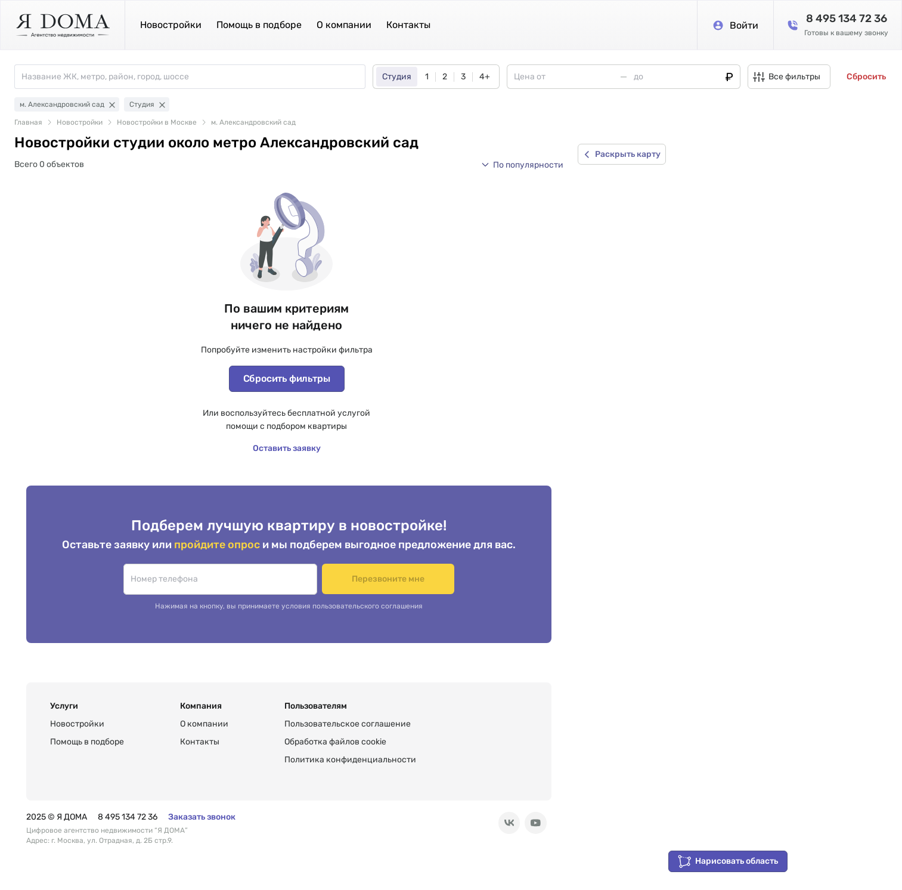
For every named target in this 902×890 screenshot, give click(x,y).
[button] (522, 164)
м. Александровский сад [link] (253, 122)
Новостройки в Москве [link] (157, 122)
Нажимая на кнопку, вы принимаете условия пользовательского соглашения (289, 606)
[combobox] (193, 76)
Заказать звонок (201, 817)
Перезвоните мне (388, 579)
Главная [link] (28, 122)
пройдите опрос (218, 544)
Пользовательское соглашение (347, 724)
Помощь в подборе (259, 24)
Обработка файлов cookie (335, 742)
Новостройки (171, 24)
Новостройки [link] (80, 122)
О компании (344, 24)
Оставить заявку (287, 448)
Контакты (408, 24)
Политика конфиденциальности (350, 760)
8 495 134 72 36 (127, 817)
